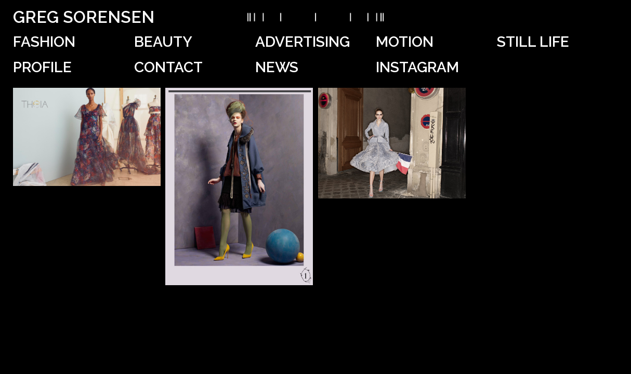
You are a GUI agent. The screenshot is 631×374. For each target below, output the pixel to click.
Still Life (533, 41)
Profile (42, 67)
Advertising (302, 41)
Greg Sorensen (83, 16)
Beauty (163, 41)
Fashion (44, 41)
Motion (404, 41)
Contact (168, 67)
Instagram (417, 67)
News (276, 67)
